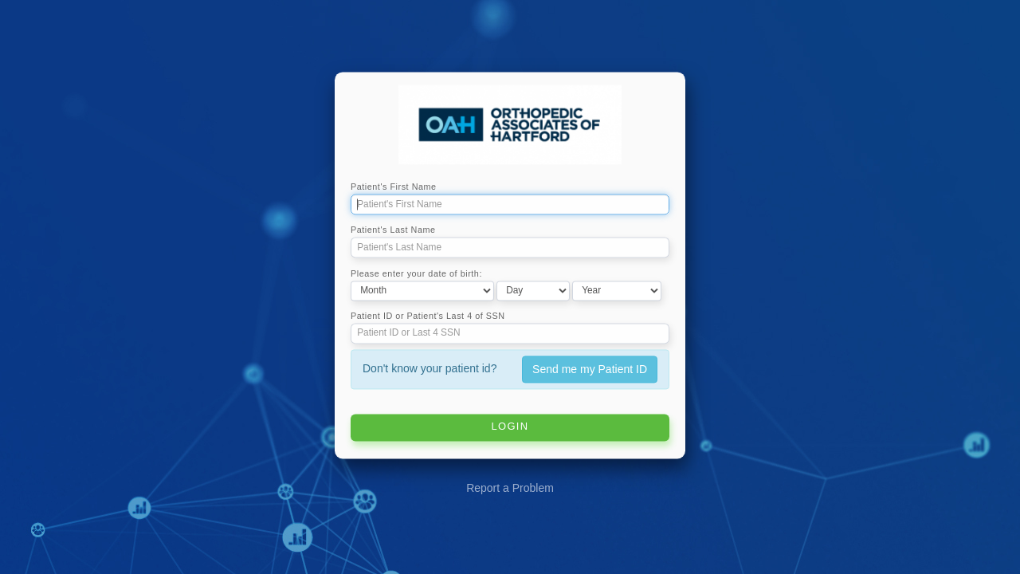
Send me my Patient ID (589, 369)
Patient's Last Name (393, 230)
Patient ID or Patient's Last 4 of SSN (428, 315)
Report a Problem (510, 488)
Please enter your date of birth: (416, 273)
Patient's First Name (394, 187)
